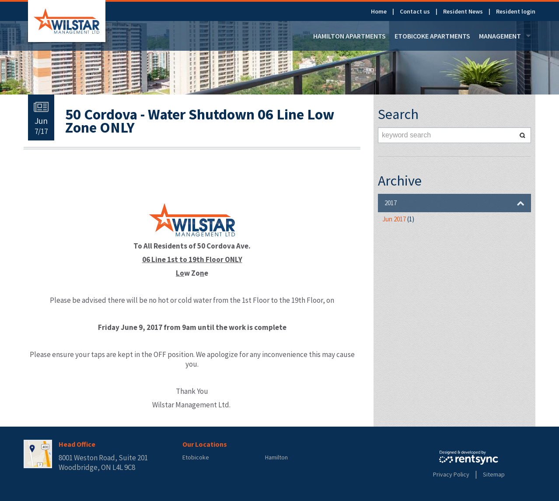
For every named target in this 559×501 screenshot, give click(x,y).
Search (522, 135)
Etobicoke (195, 457)
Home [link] (379, 11)
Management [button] (505, 36)
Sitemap (494, 474)
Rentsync (468, 458)
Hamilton (276, 457)
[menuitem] (385, 11)
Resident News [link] (463, 11)
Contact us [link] (415, 11)
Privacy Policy (451, 474)
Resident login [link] (515, 11)
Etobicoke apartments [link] (432, 36)
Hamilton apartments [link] (349, 36)
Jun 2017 (398, 219)
